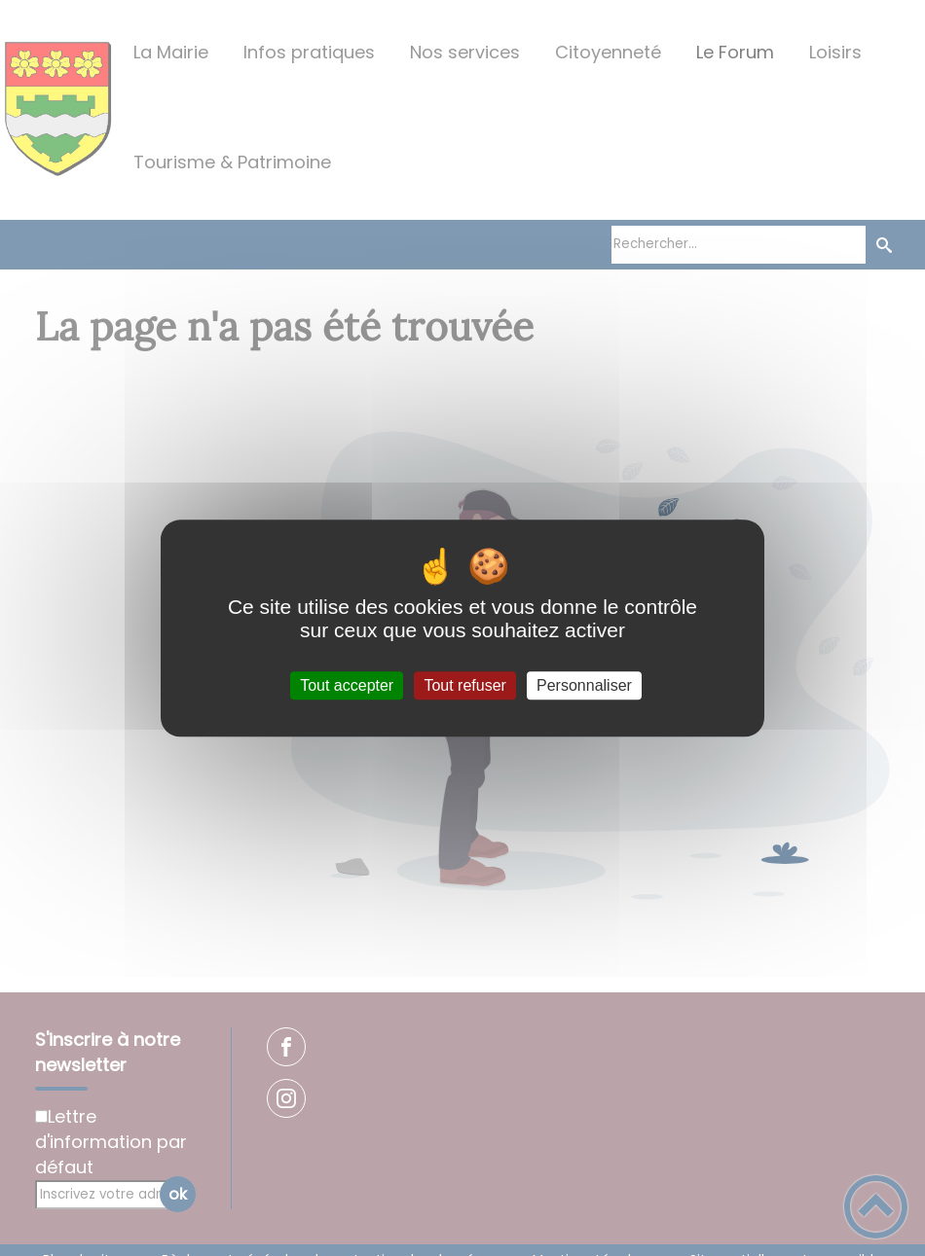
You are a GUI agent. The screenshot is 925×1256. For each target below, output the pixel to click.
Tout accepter (346, 685)
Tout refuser (464, 685)
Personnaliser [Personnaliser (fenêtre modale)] (584, 685)
